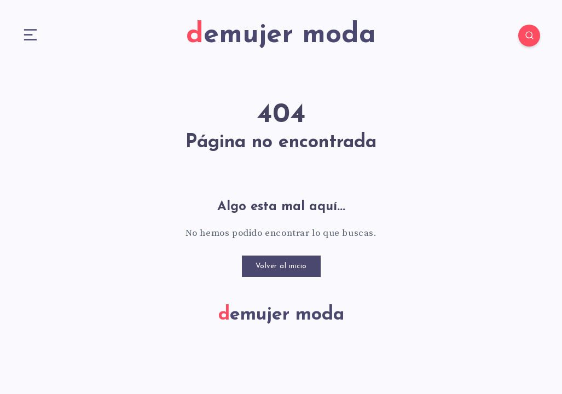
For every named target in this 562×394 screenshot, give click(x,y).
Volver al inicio (281, 266)
